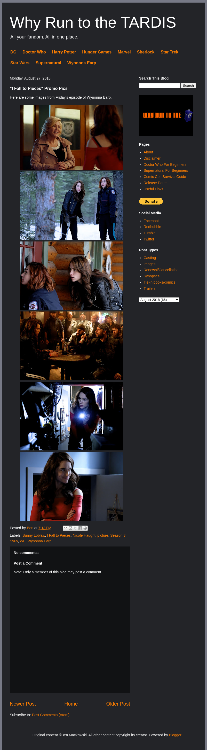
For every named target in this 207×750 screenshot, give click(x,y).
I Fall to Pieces (59, 535)
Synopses (151, 276)
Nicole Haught (84, 535)
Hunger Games (97, 52)
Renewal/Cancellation (161, 270)
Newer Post (23, 704)
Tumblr (149, 233)
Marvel (124, 52)
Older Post (118, 704)
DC (13, 52)
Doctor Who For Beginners (165, 164)
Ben (30, 528)
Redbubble (152, 227)
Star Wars (19, 63)
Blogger (175, 735)
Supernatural (48, 63)
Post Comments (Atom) (50, 715)
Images (149, 264)
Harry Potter (64, 52)
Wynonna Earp (81, 63)
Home (71, 704)
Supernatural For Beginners (166, 170)
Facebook (151, 221)
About (148, 152)
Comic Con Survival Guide (165, 177)
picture (102, 535)
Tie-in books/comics (159, 282)
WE (23, 541)
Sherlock (146, 52)
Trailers (149, 288)
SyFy (14, 541)
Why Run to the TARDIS (93, 22)
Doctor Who (34, 52)
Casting (150, 258)
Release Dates (155, 183)
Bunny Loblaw (33, 535)
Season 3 (117, 535)
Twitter (149, 239)
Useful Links (153, 189)
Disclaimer (152, 158)
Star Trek (169, 52)
